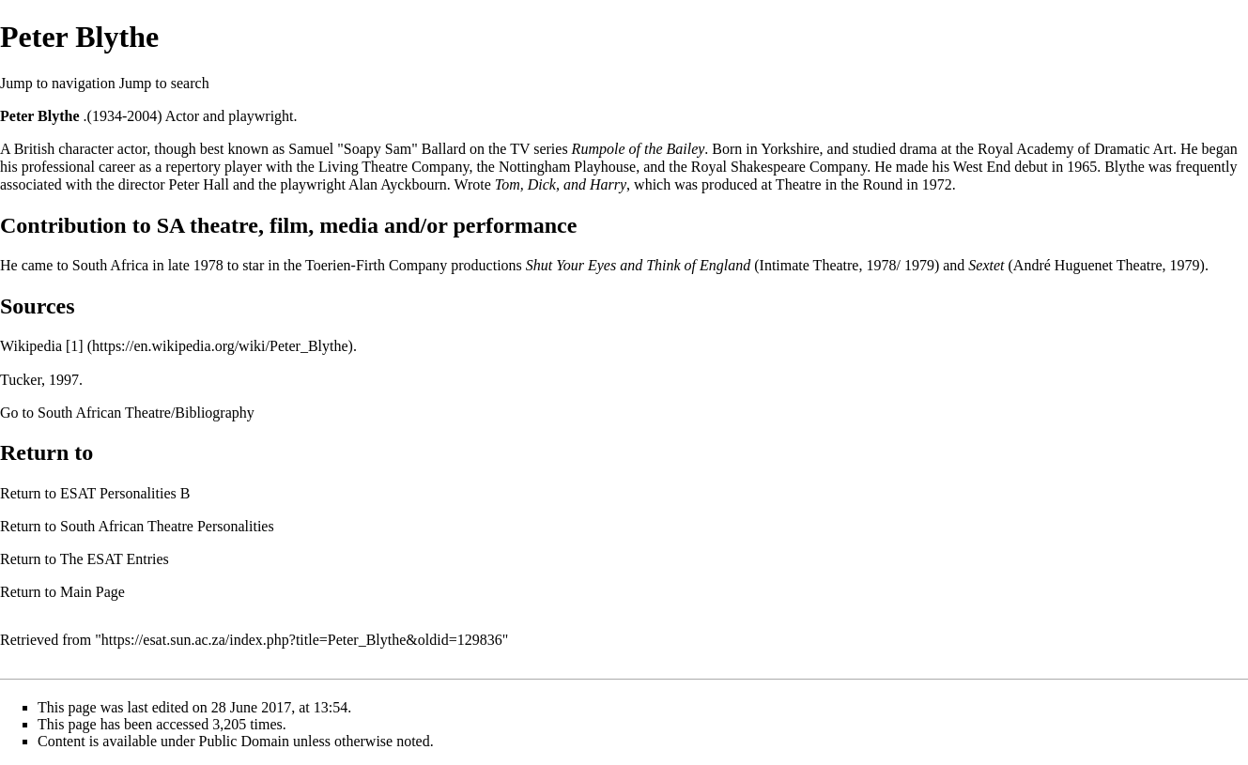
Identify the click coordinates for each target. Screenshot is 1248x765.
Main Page (92, 592)
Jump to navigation (58, 83)
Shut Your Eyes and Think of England (638, 265)
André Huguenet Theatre (1088, 265)
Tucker (20, 380)
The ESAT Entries (114, 559)
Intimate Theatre (809, 265)
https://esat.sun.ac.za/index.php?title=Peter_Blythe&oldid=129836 (301, 640)
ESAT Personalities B (125, 493)
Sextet (986, 265)
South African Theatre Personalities (167, 526)
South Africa (110, 265)
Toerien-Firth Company (376, 265)
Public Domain (244, 741)
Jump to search (164, 83)
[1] (75, 346)
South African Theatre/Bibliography (146, 413)
